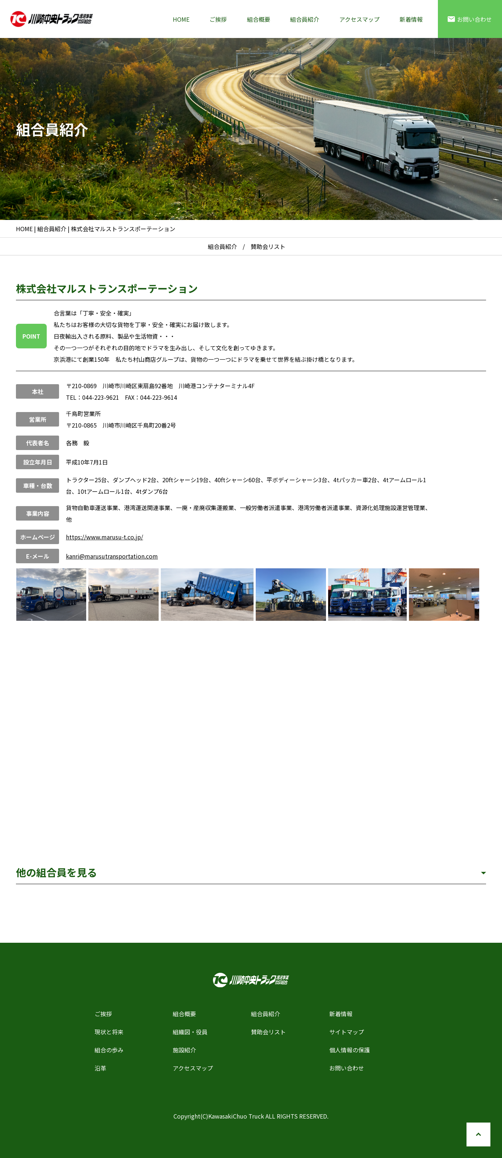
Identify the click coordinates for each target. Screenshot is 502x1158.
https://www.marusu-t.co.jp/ (104, 537)
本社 (37, 391)
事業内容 (37, 513)
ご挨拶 (218, 19)
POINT (31, 336)
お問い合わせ (470, 19)
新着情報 (411, 19)
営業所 (37, 419)
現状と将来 (109, 1031)
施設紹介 (184, 1049)
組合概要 (258, 19)
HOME (181, 19)
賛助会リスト (268, 1031)
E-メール (37, 556)
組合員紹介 (304, 19)
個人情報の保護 (349, 1049)
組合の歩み (109, 1049)
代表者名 (37, 442)
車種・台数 (37, 485)
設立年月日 (37, 462)
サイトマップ (346, 1031)
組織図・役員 (190, 1031)
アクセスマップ (359, 19)
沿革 (100, 1068)
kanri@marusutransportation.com (112, 556)
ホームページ (37, 537)
